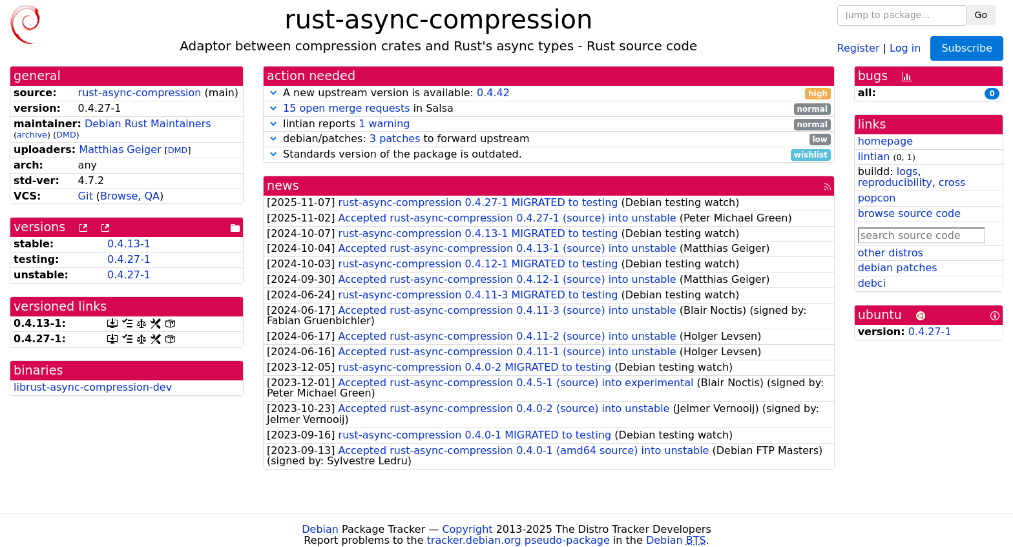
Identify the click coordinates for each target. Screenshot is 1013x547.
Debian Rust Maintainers (148, 124)
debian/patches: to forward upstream (549, 139)
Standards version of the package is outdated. (549, 154)
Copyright (467, 529)
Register (858, 47)
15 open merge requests (346, 108)
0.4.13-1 (129, 244)
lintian (874, 156)
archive (32, 134)
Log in (905, 47)
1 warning (384, 124)
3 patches (395, 138)
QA (152, 196)
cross (952, 182)
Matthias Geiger (120, 149)
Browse (119, 196)
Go (981, 15)
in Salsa (549, 108)
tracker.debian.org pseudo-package (518, 540)
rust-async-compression (140, 93)
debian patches (897, 268)
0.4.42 (493, 93)
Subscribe (966, 48)
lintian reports (549, 124)
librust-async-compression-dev (93, 387)
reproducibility (895, 182)
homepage (885, 141)
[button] (273, 93)
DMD (66, 134)
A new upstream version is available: (549, 93)
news (283, 185)
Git (85, 196)
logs (907, 171)
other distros (890, 253)
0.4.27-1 (129, 259)
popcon (877, 198)
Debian (320, 529)
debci (872, 283)
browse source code (909, 213)
